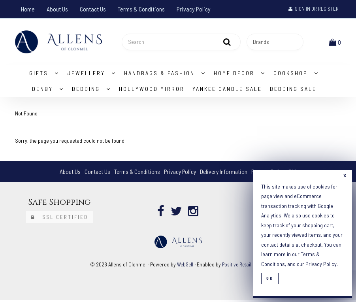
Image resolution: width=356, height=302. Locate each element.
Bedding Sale (293, 90)
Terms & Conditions (141, 9)
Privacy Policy (194, 9)
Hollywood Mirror (152, 90)
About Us (57, 9)
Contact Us (93, 9)
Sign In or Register (313, 9)
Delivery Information (224, 173)
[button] (336, 42)
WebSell (184, 265)
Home (28, 9)
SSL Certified (59, 218)
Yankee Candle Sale (227, 90)
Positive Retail (237, 265)
